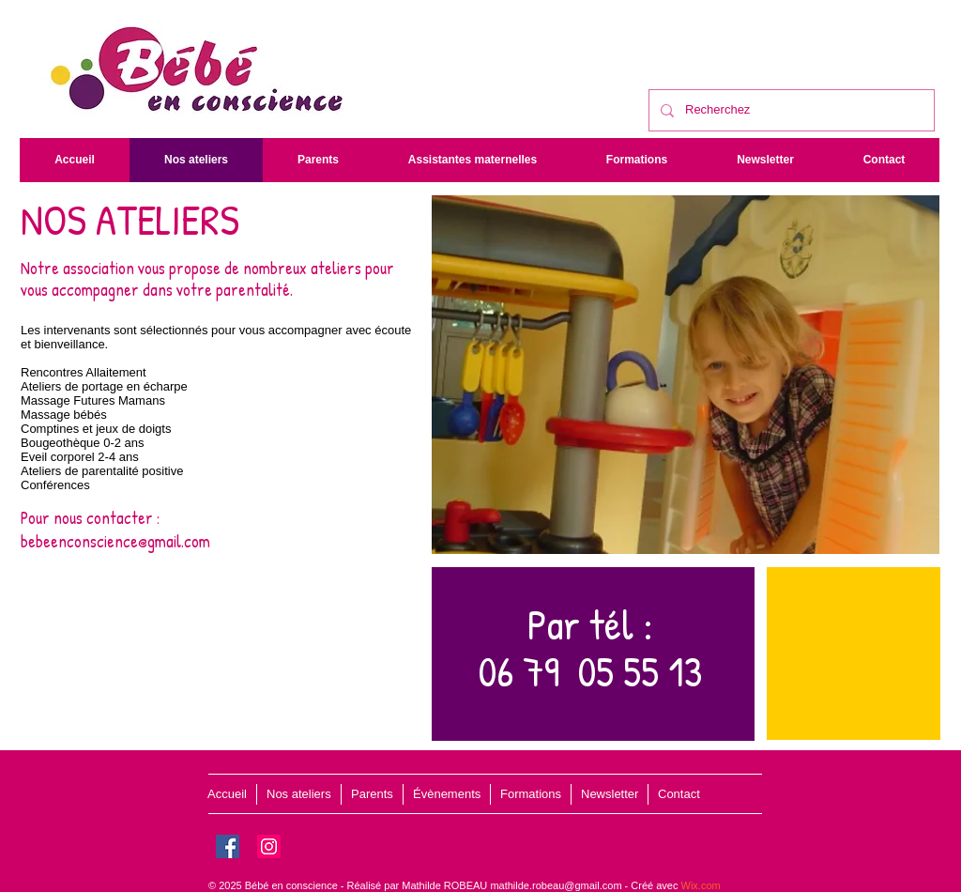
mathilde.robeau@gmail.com (555, 885)
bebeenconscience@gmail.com (115, 541)
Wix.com (701, 885)
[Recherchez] (789, 110)
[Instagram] (269, 846)
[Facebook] (227, 846)
